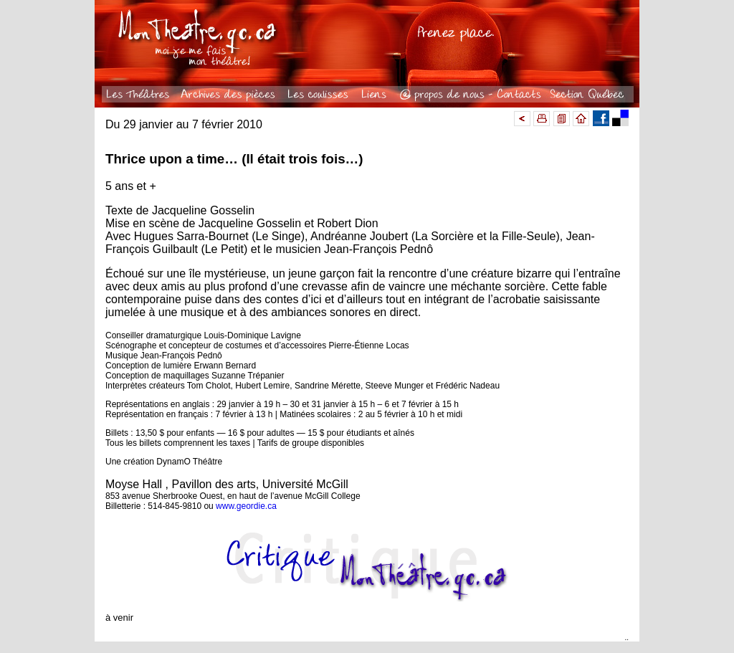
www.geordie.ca (246, 506)
